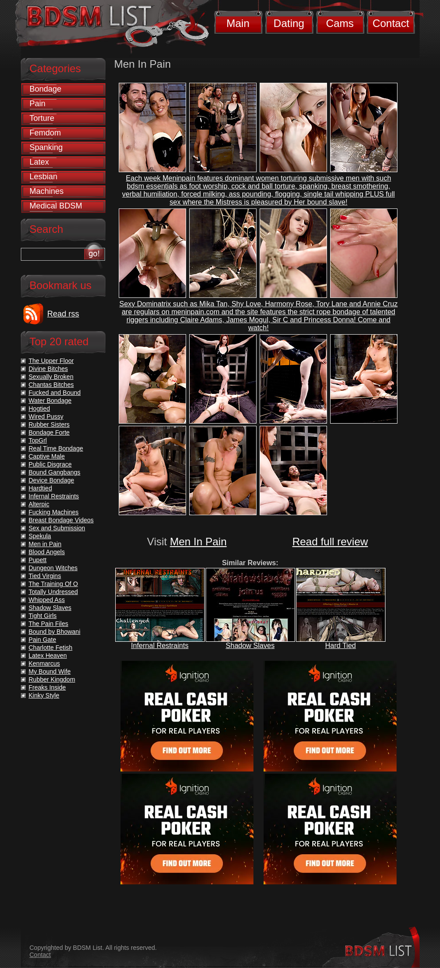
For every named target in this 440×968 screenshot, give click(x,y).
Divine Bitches (48, 368)
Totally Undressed (53, 591)
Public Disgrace (50, 464)
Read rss (63, 313)
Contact (391, 23)
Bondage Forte (49, 432)
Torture (42, 118)
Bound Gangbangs (55, 472)
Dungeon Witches (53, 567)
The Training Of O (53, 583)
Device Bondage (51, 480)
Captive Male (47, 456)
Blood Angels (47, 551)
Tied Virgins (45, 575)
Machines (47, 191)
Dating (288, 23)
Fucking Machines (54, 512)
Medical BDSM (56, 205)
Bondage (46, 89)
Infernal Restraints (160, 645)
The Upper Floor (51, 360)
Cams (340, 23)
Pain (38, 103)
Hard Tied (340, 645)
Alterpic (39, 504)
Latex (39, 162)
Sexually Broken (51, 376)
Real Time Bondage (56, 448)
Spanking (46, 147)
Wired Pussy (46, 416)
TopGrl (38, 440)
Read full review (330, 542)
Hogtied (39, 408)
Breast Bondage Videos (61, 520)
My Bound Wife (50, 671)
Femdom (45, 132)
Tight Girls (43, 615)
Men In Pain (198, 542)
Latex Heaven (48, 655)
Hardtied (40, 488)
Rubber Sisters (49, 424)
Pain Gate (42, 639)
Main (237, 23)
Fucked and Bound (55, 392)
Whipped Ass (47, 599)
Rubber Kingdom (52, 679)
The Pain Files (48, 623)
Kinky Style (44, 695)
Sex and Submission (57, 528)
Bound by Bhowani (55, 631)
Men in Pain (45, 544)
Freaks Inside (47, 687)
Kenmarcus (44, 663)
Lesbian (44, 176)
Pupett (38, 559)
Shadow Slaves (250, 645)
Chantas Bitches (51, 384)
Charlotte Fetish (51, 647)
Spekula (40, 536)
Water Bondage (50, 400)
